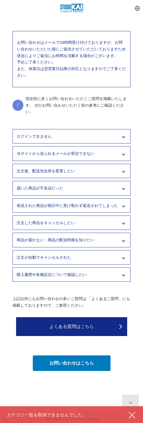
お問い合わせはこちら (71, 363)
